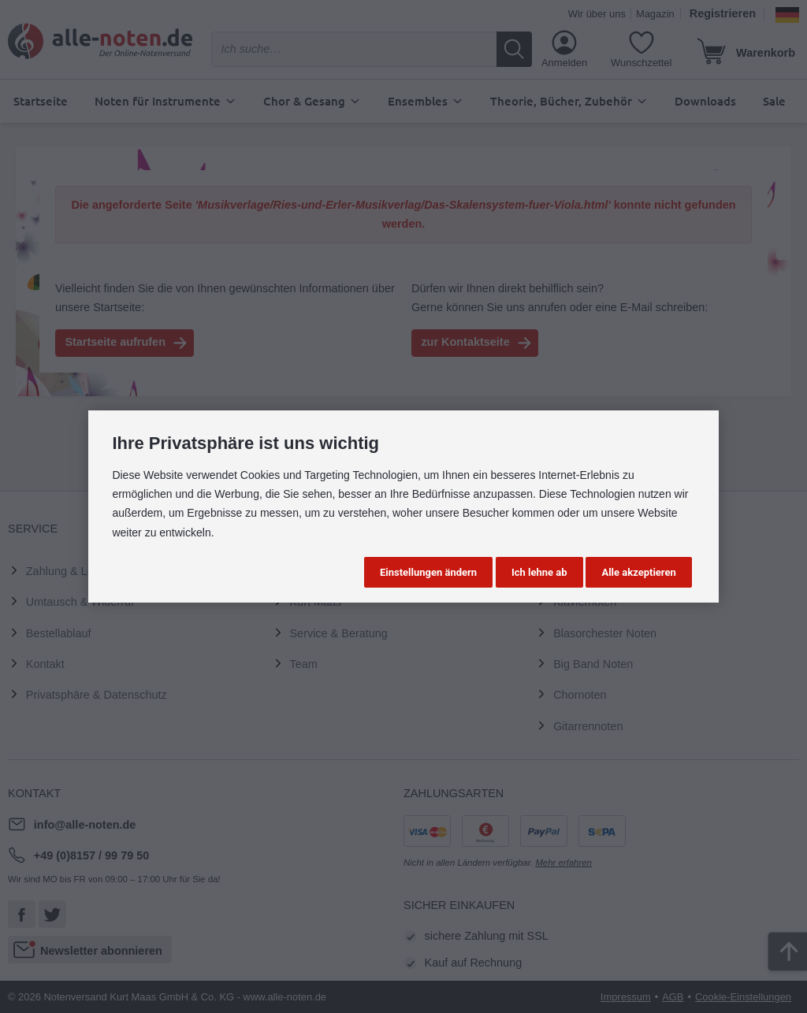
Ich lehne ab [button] (539, 572)
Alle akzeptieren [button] (638, 572)
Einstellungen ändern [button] (428, 572)
